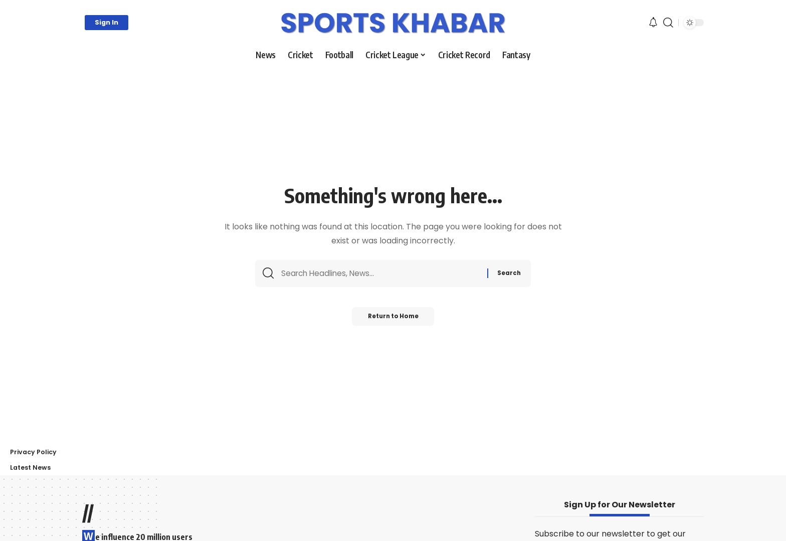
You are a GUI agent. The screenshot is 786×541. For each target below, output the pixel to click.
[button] (106, 22)
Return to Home (393, 319)
